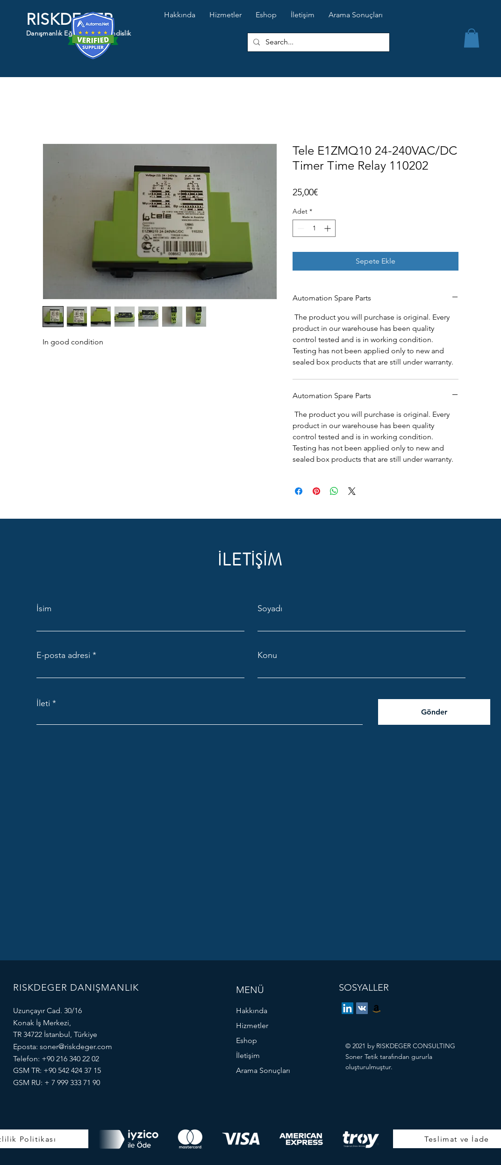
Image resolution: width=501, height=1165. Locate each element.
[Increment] (328, 228)
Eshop (246, 1040)
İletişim (248, 1055)
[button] (472, 38)
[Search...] (317, 42)
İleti (43, 703)
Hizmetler (252, 1025)
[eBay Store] (376, 1008)
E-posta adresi (63, 655)
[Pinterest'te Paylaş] (316, 491)
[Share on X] (352, 491)
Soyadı (270, 608)
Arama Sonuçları (263, 1070)
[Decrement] (300, 228)
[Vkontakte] (362, 1008)
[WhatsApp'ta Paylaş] (334, 491)
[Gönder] (434, 712)
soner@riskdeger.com (76, 1046)
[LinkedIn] (347, 1008)
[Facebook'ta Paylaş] (298, 491)
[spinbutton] (314, 228)
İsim (43, 608)
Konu (267, 655)
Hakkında (251, 1010)
